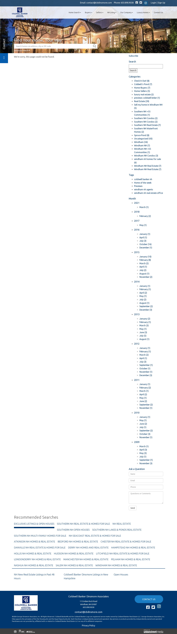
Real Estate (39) (141, 101)
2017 (136, 220)
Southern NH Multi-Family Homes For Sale (40, 535)
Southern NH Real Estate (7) (147, 125)
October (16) (145, 244)
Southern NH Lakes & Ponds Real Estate (116, 529)
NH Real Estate (122, 523)
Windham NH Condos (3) (146, 155)
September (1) (146, 365)
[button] (94, 46)
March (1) (144, 207)
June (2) (143, 401)
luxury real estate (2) (144, 94)
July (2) (142, 270)
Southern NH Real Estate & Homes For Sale (83, 523)
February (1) (145, 289)
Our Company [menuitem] (126, 12)
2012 (136, 343)
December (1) (145, 247)
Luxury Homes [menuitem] (143, 12)
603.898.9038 (127, 2)
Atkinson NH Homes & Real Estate (34, 541)
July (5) (142, 335)
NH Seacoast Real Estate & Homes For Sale (95, 535)
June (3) (143, 332)
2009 (136, 442)
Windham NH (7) (142, 145)
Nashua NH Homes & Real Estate (33, 565)
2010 (136, 412)
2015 (136, 252)
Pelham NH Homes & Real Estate (130, 559)
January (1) (144, 234)
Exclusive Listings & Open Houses (34, 523)
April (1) (143, 237)
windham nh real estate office (148, 193)
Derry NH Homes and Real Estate (88, 547)
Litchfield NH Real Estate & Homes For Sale (122, 553)
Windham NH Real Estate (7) (147, 166)
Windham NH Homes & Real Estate (116, 565)
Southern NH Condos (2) (146, 118)
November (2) (145, 277)
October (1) (144, 368)
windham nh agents (143, 189)
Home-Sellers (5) (142, 91)
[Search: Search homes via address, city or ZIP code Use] (53, 46)
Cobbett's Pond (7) (143, 84)
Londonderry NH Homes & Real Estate (37, 559)
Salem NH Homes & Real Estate (74, 565)
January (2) (144, 318)
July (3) (142, 241)
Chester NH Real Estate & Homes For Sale (126, 541)
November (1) (145, 372)
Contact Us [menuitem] (158, 12)
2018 (136, 211)
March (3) (144, 325)
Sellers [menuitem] (99, 12)
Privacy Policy (88, 625)
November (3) (145, 463)
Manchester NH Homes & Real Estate (85, 559)
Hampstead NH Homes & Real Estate (133, 547)
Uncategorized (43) (143, 138)
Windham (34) (141, 142)
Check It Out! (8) (141, 81)
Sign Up (161, 2)
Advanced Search (21, 50)
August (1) (144, 273)
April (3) (143, 449)
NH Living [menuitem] (111, 12)
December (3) (145, 310)
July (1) (142, 427)
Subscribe (133, 56)
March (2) (144, 263)
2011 (136, 380)
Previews (138, 186)
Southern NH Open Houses (73, 529)
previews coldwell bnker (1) (147, 98)
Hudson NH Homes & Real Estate (73, 553)
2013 (136, 314)
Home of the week (142, 183)
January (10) (145, 256)
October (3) (144, 434)
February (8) (145, 260)
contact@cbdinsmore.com (99, 2)
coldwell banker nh (143, 179)
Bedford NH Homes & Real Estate (78, 541)
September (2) (146, 306)
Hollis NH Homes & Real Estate (32, 553)
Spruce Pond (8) (141, 135)
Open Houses (121, 574)
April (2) (143, 293)
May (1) (143, 225)
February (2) (145, 216)
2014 (136, 281)
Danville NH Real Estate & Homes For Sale (39, 547)
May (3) (143, 453)
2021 (136, 202)
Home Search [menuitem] (75, 12)
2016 (136, 229)
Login (153, 2)
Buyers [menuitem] (88, 12)
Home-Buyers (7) (142, 88)
